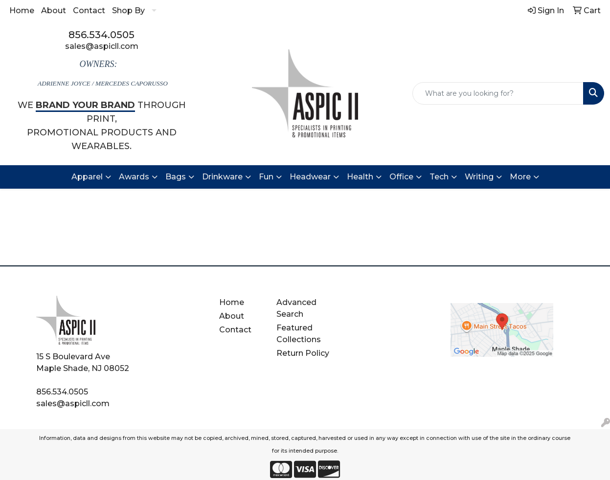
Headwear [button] (310, 176)
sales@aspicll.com (101, 46)
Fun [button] (266, 176)
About (53, 10)
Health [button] (360, 176)
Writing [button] (479, 176)
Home (21, 10)
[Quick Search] (498, 93)
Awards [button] (134, 176)
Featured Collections (298, 333)
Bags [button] (175, 176)
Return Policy (302, 353)
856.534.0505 (101, 35)
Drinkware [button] (222, 176)
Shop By (128, 10)
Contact (89, 10)
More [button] (520, 176)
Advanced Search (296, 308)
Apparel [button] (87, 176)
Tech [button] (439, 176)
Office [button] (401, 176)
